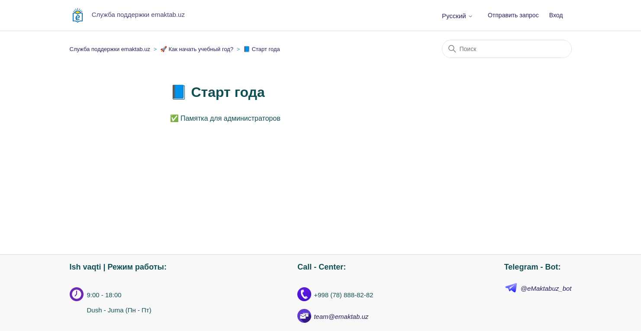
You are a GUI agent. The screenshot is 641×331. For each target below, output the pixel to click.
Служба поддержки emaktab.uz (110, 49)
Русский (457, 15)
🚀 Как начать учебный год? (196, 49)
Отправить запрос (513, 15)
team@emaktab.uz (341, 316)
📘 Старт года (261, 49)
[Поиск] (506, 49)
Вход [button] (556, 15)
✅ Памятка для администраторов (225, 118)
